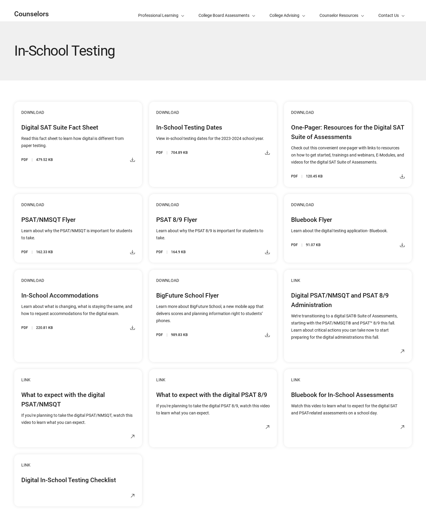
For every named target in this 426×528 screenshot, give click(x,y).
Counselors (31, 14)
